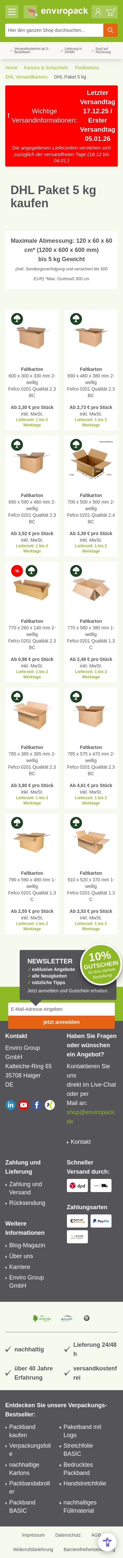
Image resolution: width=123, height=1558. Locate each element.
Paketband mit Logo (82, 1431)
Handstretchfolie (85, 1483)
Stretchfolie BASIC (78, 1449)
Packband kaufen (22, 1431)
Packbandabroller (29, 1487)
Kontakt (81, 1142)
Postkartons (87, 67)
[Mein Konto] (98, 11)
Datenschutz (68, 1535)
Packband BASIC (22, 1506)
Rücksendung (27, 1203)
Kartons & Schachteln (46, 67)
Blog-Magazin (27, 1245)
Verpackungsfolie (30, 1449)
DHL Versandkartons (26, 76)
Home (11, 67)
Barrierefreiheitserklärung (89, 1549)
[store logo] (65, 12)
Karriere (19, 1267)
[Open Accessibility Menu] (107, 1542)
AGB (96, 1535)
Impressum (33, 1535)
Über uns (21, 1256)
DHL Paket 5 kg (70, 76)
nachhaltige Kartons (24, 1468)
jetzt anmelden (61, 1022)
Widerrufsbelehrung (33, 1549)
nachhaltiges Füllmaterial (80, 1506)
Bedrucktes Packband (78, 1468)
